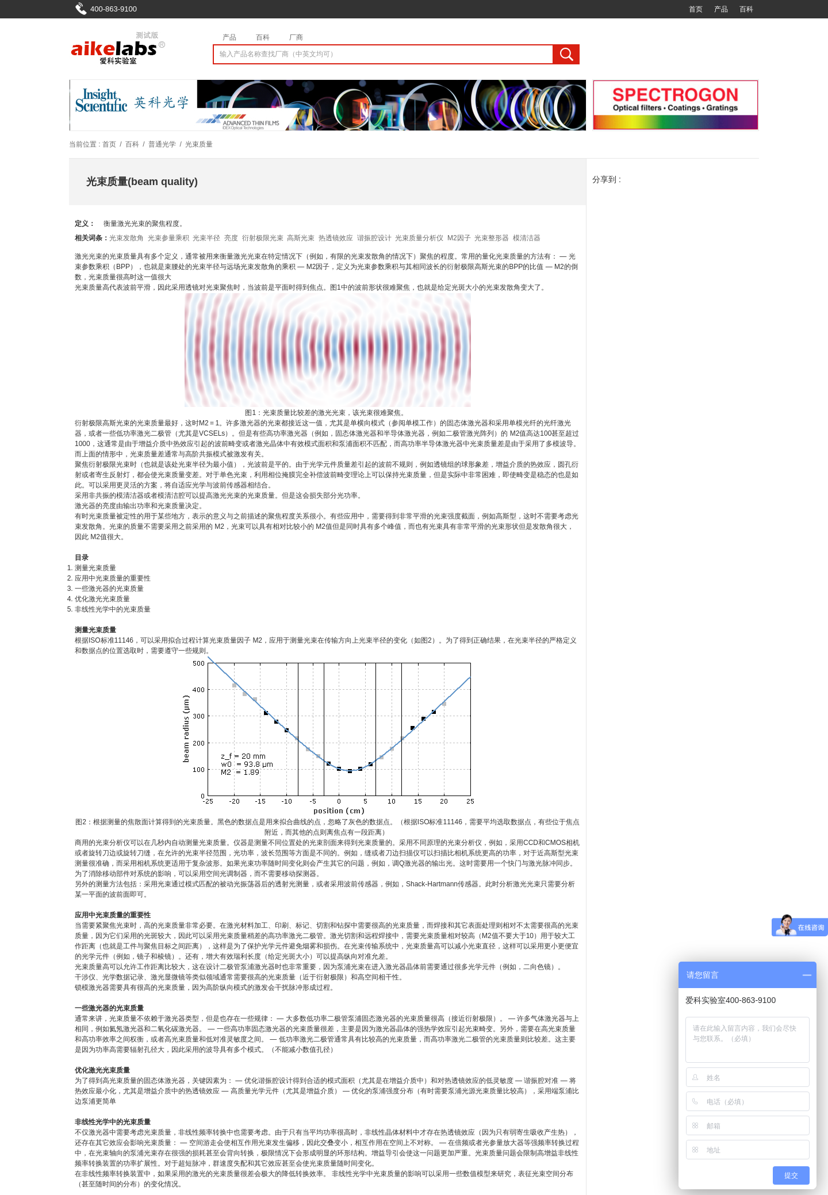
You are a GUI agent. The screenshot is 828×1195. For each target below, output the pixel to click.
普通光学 (162, 144)
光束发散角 (126, 238)
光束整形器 (491, 238)
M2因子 (459, 238)
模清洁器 (526, 238)
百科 (746, 9)
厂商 (296, 37)
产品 (721, 9)
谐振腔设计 (374, 238)
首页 (696, 9)
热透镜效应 (336, 238)
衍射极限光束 (262, 238)
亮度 (231, 238)
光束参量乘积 (168, 238)
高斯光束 (301, 238)
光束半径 (206, 238)
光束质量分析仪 (419, 238)
